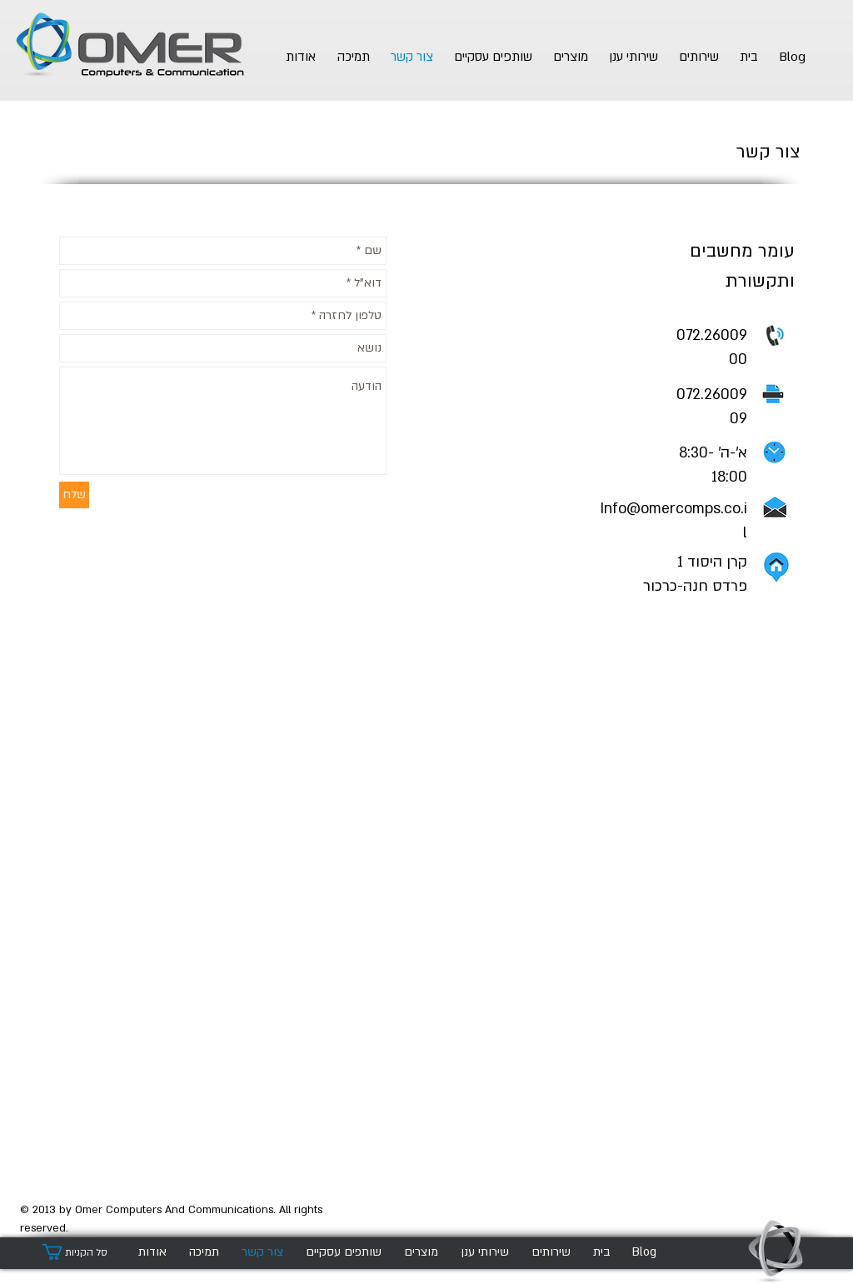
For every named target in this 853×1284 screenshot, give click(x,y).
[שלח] (74, 495)
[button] (82, 1252)
